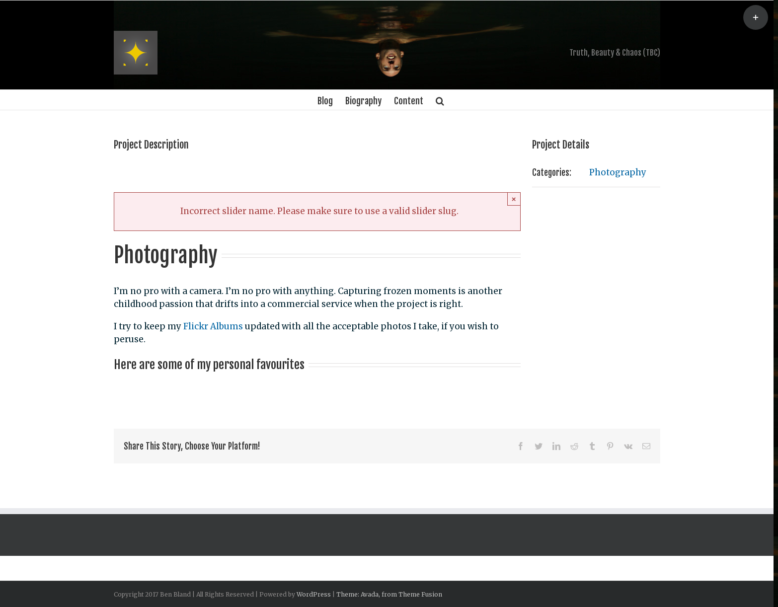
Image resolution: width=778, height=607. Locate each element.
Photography (617, 172)
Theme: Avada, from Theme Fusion (389, 594)
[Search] (440, 100)
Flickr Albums (213, 326)
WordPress (314, 594)
